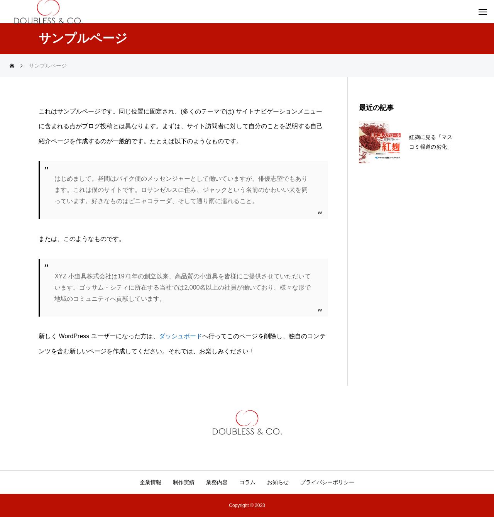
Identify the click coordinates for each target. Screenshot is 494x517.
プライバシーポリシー (327, 482)
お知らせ (278, 482)
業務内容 (217, 482)
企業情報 (150, 482)
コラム (247, 482)
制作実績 (184, 482)
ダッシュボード (180, 336)
